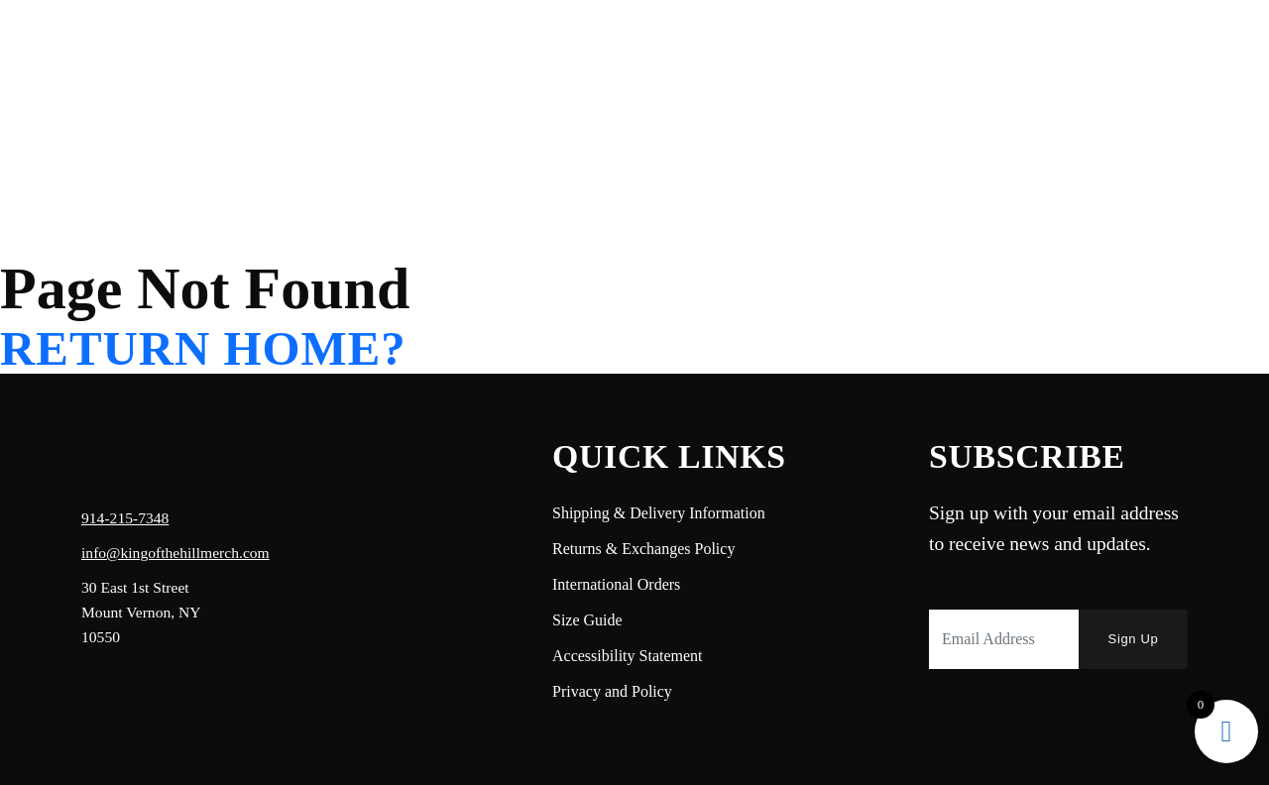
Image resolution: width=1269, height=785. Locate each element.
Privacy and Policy (612, 691)
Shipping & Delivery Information (658, 513)
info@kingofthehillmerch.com (175, 552)
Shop (242, 46)
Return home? (203, 349)
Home (85, 46)
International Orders (616, 584)
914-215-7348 (125, 517)
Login (1067, 46)
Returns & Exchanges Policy (643, 548)
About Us (165, 46)
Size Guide (587, 620)
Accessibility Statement (627, 655)
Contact (313, 46)
